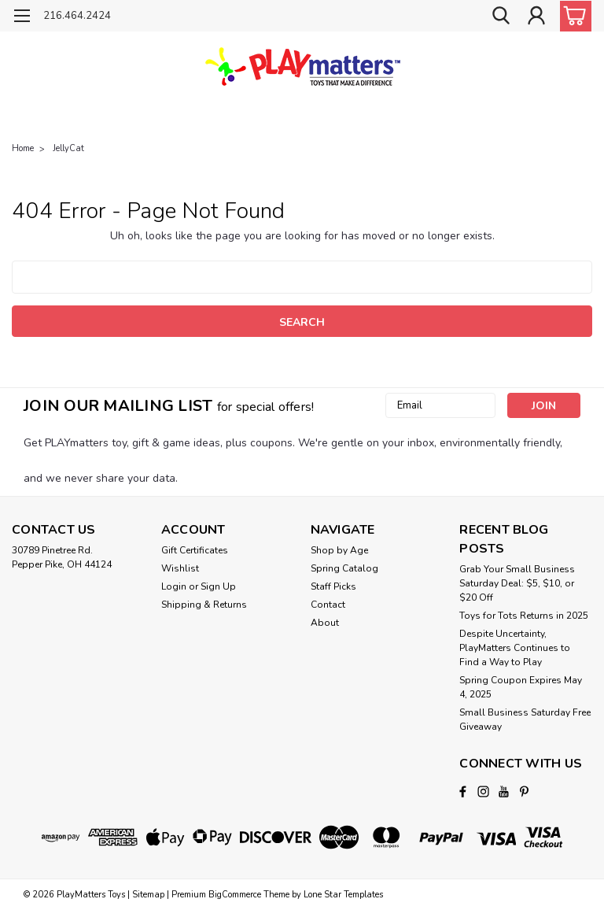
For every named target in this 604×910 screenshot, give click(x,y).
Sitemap (148, 895)
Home (23, 148)
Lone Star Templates (343, 895)
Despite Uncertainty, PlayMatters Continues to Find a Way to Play (514, 647)
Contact (328, 604)
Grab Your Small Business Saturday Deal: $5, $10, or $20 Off (517, 583)
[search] (501, 16)
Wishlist (180, 568)
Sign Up (218, 586)
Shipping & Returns (204, 604)
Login (173, 586)
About (325, 622)
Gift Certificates (194, 550)
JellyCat (68, 148)
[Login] (536, 16)
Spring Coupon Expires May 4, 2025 (520, 687)
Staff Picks (333, 586)
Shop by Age (339, 550)
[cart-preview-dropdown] (572, 16)
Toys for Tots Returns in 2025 (523, 615)
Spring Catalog (344, 568)
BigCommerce (234, 895)
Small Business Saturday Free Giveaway (525, 719)
